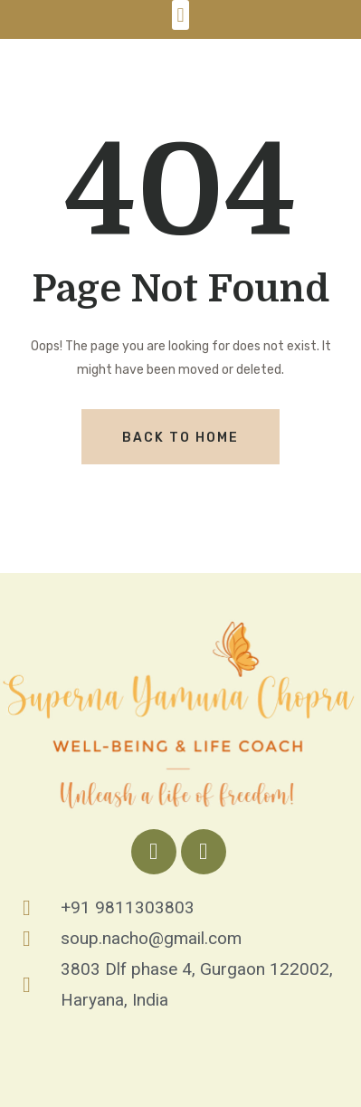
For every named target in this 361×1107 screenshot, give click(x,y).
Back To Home (180, 437)
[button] (180, 15)
